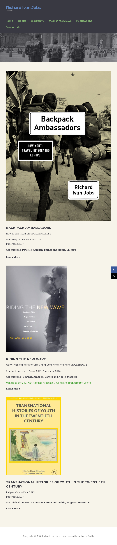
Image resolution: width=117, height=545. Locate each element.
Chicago (71, 249)
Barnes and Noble (54, 249)
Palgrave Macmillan (78, 502)
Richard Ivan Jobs (23, 7)
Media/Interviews (60, 21)
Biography (37, 21)
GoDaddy (89, 536)
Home (9, 21)
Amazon (38, 249)
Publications (84, 21)
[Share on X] (114, 276)
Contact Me (12, 27)
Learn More (13, 257)
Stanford (72, 376)
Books (22, 21)
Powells (27, 249)
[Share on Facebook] (114, 269)
